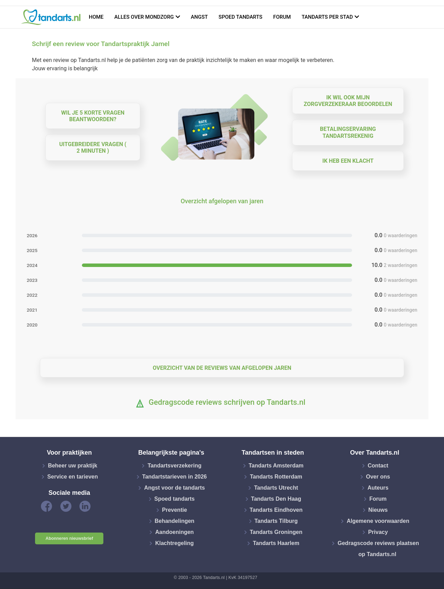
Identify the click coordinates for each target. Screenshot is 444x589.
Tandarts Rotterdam (276, 477)
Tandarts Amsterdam (276, 465)
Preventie (174, 510)
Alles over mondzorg (144, 17)
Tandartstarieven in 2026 (174, 477)
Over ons (378, 477)
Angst (199, 17)
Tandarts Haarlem (276, 543)
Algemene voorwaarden (378, 521)
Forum (282, 17)
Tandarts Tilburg (276, 521)
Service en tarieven (72, 477)
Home (96, 17)
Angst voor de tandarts (174, 488)
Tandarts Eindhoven (276, 510)
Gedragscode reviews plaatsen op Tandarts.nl (378, 548)
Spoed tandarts (240, 17)
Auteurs (377, 488)
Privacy (378, 532)
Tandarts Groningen (276, 532)
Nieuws (378, 510)
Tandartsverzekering (174, 465)
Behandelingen (175, 521)
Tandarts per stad (327, 17)
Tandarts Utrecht (276, 488)
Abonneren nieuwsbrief (69, 538)
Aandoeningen (174, 532)
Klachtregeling (174, 543)
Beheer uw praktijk (72, 465)
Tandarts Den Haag (276, 499)
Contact (378, 465)
